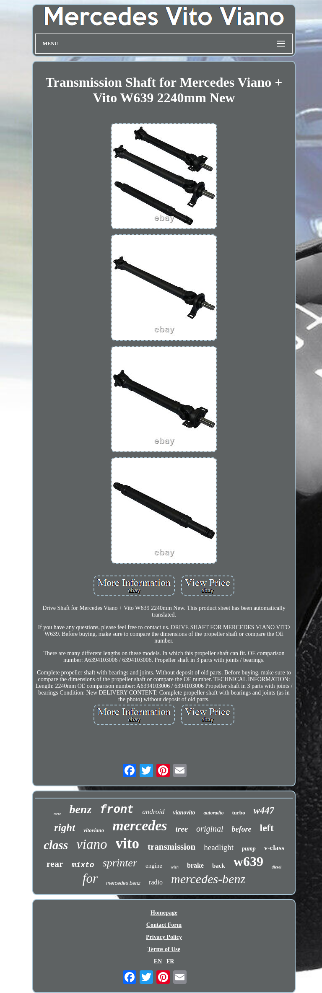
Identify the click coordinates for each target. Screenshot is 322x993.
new (57, 813)
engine (153, 865)
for (90, 878)
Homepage (164, 913)
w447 (263, 810)
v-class (274, 848)
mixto (83, 865)
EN (158, 961)
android (153, 812)
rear (55, 863)
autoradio (213, 813)
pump (249, 848)
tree (182, 828)
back (218, 865)
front (117, 810)
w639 (248, 861)
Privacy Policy (164, 937)
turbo (238, 812)
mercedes (139, 825)
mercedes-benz (208, 879)
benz (80, 809)
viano (91, 844)
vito (127, 843)
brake (195, 865)
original (209, 828)
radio (156, 882)
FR (170, 961)
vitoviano (93, 830)
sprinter (120, 863)
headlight (219, 847)
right (64, 827)
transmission (171, 847)
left (267, 827)
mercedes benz (123, 883)
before (242, 829)
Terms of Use (164, 949)
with (175, 866)
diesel (276, 867)
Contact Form (164, 925)
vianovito (184, 812)
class (56, 845)
